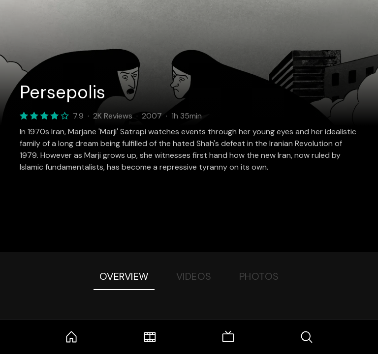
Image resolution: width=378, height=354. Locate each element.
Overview (124, 276)
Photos (259, 276)
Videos (194, 276)
